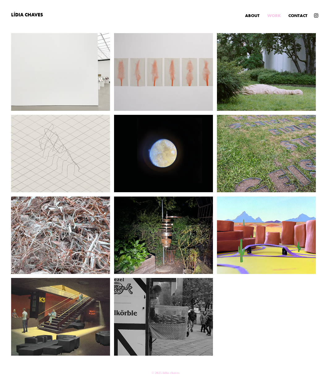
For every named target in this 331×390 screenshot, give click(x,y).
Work (274, 15)
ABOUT (252, 15)
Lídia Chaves (27, 14)
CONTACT (298, 15)
